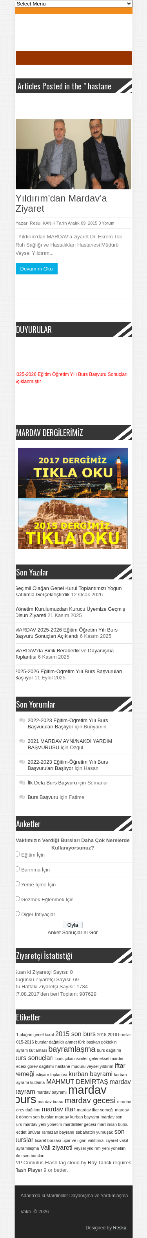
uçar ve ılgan (74, 1140)
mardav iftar (59, 1109)
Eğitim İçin (33, 855)
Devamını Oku (36, 269)
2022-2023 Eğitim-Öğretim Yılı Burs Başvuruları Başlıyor (68, 723)
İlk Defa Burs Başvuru (52, 783)
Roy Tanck (99, 1162)
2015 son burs (75, 1033)
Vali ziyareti (56, 1147)
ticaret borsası (48, 1140)
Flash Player (28, 1170)
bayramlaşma (71, 1049)
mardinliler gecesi (80, 1124)
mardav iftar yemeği (95, 1109)
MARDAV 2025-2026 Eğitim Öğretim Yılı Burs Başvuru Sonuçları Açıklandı (66, 633)
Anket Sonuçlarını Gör (73, 932)
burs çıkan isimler (71, 1058)
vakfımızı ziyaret (103, 1140)
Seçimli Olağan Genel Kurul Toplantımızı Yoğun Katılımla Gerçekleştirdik (68, 591)
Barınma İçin (35, 870)
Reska (119, 1228)
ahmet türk (75, 1042)
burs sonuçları (34, 1057)
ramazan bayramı (58, 1132)
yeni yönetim (113, 1148)
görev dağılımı (40, 1066)
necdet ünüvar (27, 1132)
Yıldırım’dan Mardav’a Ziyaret (61, 203)
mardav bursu (50, 1101)
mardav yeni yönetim (43, 1124)
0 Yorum (106, 223)
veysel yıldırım (87, 1148)
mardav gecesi (90, 1100)
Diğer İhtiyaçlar (38, 914)
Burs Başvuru (43, 797)
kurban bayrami (91, 1073)
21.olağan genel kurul (34, 1034)
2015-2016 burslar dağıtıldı (39, 1042)
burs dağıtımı (109, 1050)
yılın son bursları (29, 1155)
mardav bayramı (51, 1092)
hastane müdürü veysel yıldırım (84, 1066)
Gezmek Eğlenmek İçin (47, 899)
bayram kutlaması (30, 1050)
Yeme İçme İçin (38, 885)
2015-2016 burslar (114, 1034)
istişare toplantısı (51, 1074)
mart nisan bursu (112, 1124)
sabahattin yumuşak (94, 1132)
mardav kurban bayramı (77, 1117)
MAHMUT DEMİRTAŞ (77, 1081)
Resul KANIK (42, 223)
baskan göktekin (101, 1042)
